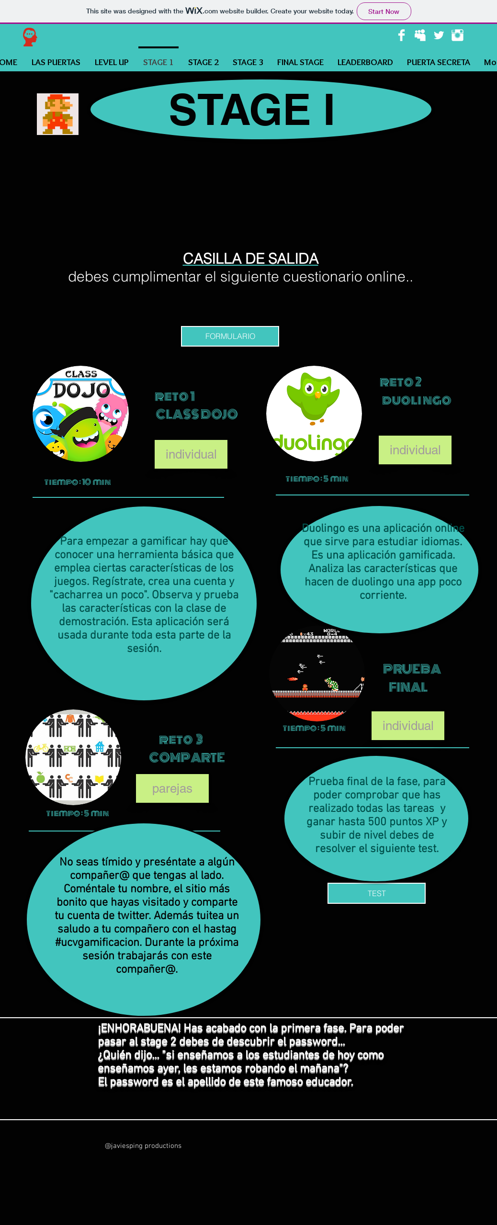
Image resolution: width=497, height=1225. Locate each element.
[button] (191, 454)
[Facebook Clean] (401, 35)
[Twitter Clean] (439, 35)
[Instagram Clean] (457, 35)
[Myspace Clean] (420, 35)
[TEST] (377, 893)
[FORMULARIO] (230, 336)
